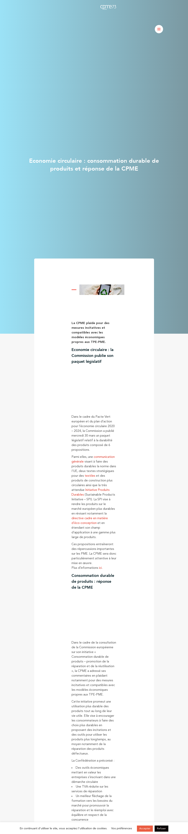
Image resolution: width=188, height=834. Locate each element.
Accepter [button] (144, 828)
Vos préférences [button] (121, 828)
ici (100, 568)
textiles (90, 475)
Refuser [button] (161, 828)
